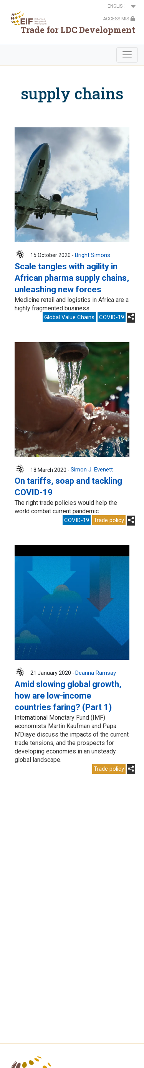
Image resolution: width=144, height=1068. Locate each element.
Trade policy (109, 520)
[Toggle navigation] (127, 55)
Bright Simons (92, 255)
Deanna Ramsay (95, 672)
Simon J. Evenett (92, 469)
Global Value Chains (69, 317)
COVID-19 (111, 317)
